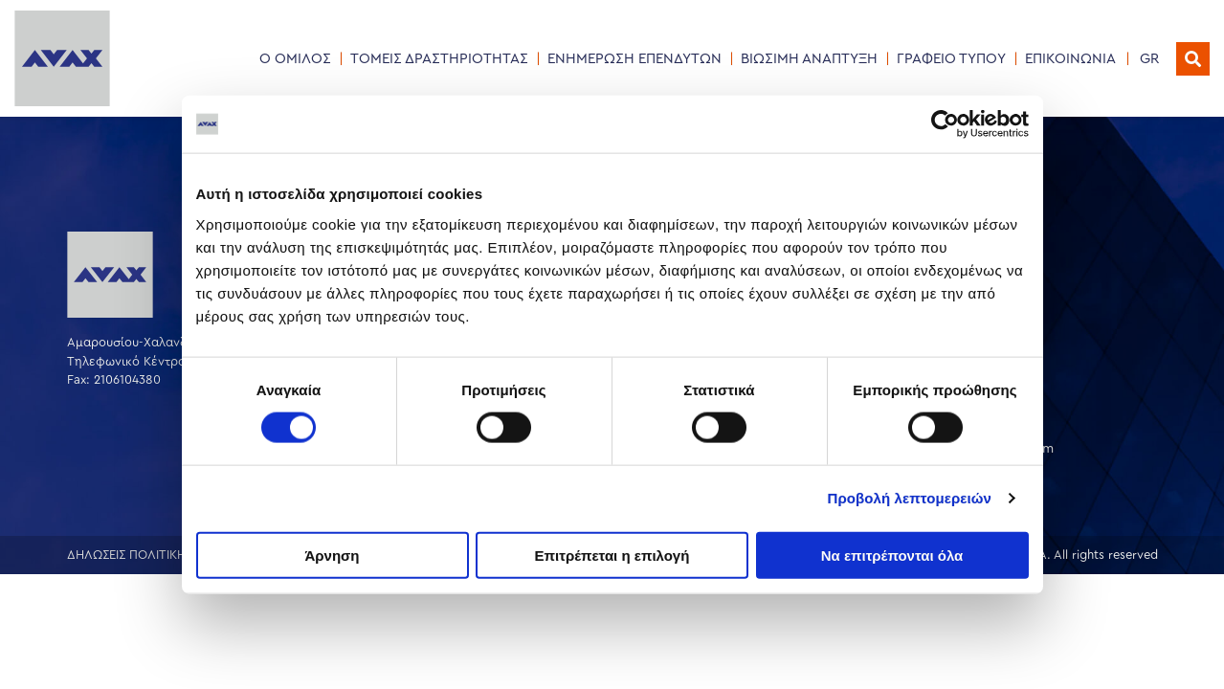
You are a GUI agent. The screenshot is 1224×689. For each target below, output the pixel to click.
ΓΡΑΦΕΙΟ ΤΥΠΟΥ (951, 59)
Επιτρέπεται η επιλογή (612, 554)
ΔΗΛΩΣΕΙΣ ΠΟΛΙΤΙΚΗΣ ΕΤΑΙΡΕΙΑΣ (160, 554)
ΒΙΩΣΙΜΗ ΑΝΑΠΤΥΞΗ (809, 59)
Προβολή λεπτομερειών (910, 498)
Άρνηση (331, 554)
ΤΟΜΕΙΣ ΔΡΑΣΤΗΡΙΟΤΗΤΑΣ (439, 59)
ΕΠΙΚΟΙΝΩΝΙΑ (1070, 59)
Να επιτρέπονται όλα (892, 554)
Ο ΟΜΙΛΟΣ (295, 59)
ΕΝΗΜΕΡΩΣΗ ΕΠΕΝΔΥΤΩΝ (634, 59)
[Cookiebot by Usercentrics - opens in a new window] (945, 124)
